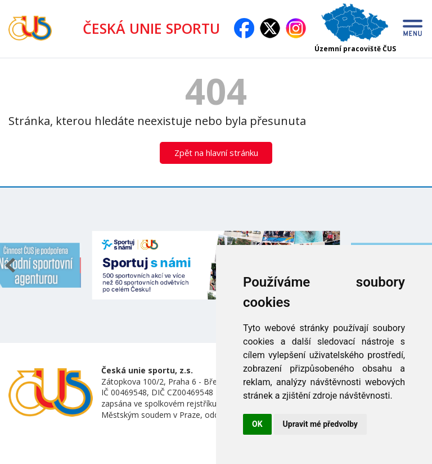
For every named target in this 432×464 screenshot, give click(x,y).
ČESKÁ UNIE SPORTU (155, 28)
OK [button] (257, 424)
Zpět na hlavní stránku (216, 152)
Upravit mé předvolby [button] (320, 424)
